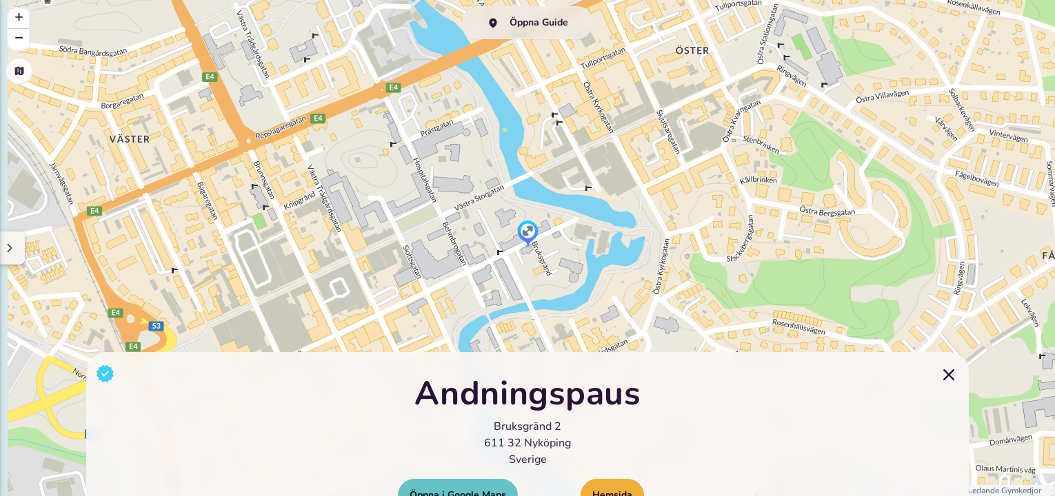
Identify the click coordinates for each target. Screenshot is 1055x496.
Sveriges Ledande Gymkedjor (987, 490)
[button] (527, 234)
